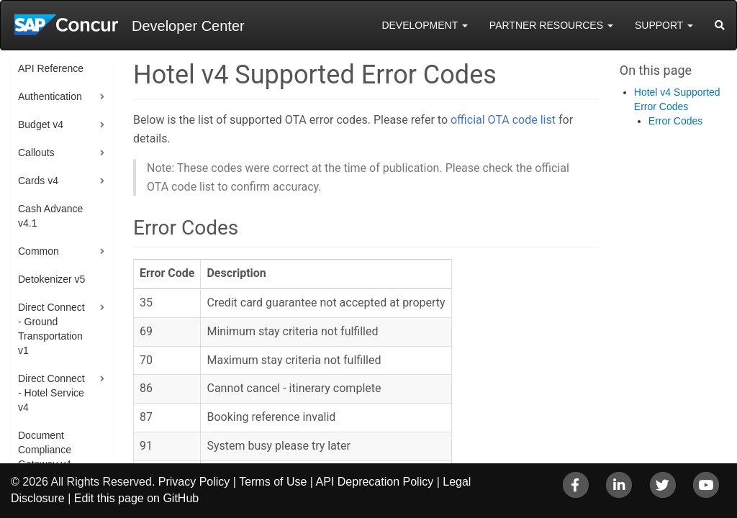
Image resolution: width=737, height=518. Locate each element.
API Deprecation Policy (375, 482)
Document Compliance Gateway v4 (44, 450)
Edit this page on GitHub (136, 498)
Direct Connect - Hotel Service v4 (51, 393)
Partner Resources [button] (551, 25)
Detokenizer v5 (51, 279)
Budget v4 (40, 124)
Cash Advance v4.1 (50, 216)
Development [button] (424, 25)
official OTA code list (503, 120)
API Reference (50, 68)
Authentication (50, 96)
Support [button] (664, 25)
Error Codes (675, 121)
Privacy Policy (194, 482)
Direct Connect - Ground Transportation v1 (51, 328)
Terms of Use (273, 482)
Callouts (36, 152)
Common (38, 251)
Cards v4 (38, 180)
